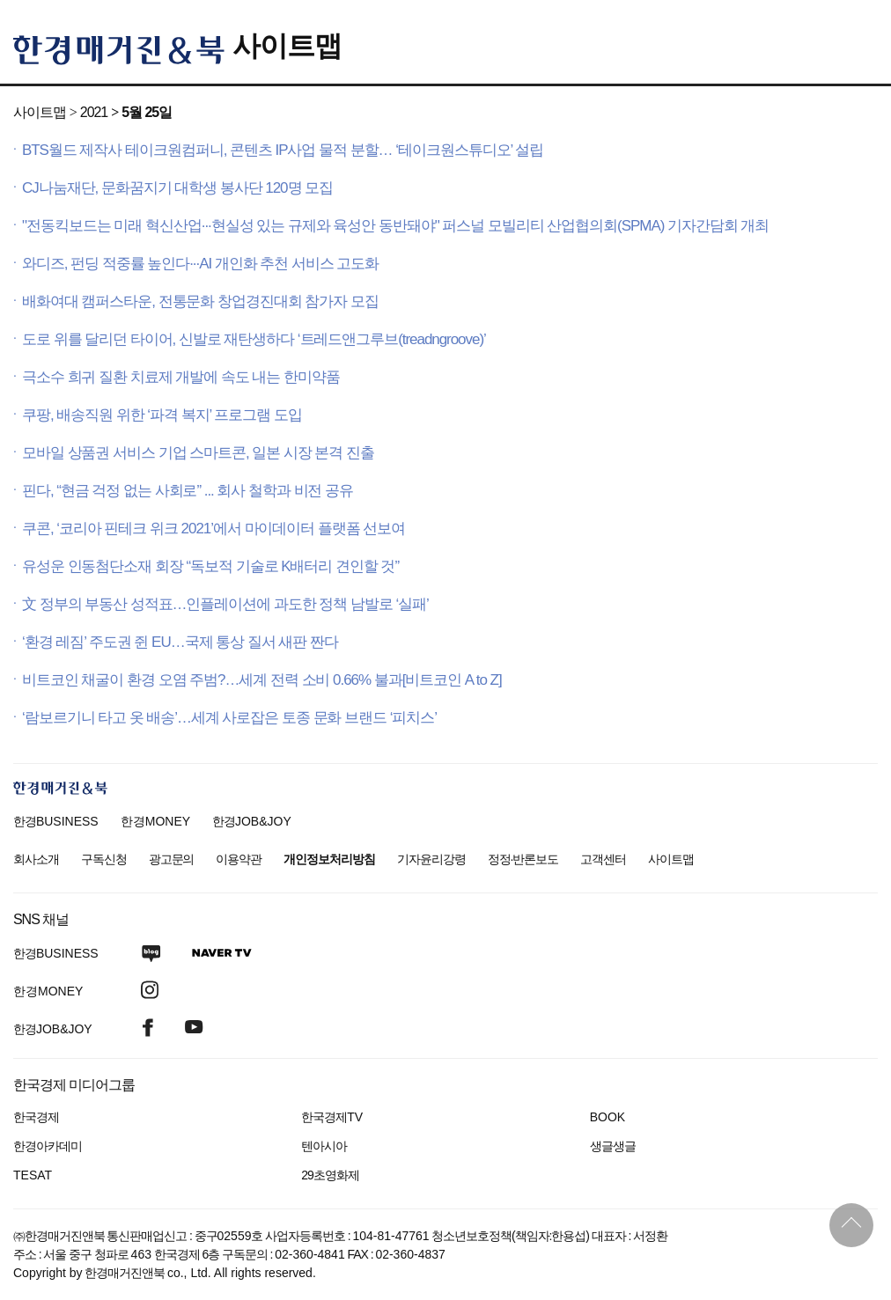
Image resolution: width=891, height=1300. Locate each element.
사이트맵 (287, 46)
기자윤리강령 (431, 859)
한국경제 (36, 1117)
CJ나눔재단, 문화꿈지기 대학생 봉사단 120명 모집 (177, 188)
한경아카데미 (47, 1146)
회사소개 (36, 859)
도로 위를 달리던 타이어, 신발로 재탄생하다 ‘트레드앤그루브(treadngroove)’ (254, 339)
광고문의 (172, 859)
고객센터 (603, 859)
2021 (93, 112)
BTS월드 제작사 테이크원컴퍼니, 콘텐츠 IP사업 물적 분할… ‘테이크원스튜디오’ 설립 (282, 150)
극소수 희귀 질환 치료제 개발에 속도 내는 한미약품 (181, 377)
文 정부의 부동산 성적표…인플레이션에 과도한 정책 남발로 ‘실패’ (225, 604)
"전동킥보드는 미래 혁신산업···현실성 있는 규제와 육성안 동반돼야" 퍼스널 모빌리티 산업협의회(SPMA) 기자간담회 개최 (395, 225)
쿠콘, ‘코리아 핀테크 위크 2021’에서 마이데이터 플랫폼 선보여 (213, 528)
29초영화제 (329, 1175)
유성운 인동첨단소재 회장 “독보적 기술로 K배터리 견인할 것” (210, 566)
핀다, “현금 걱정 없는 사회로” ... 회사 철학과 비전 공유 (187, 490)
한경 (56, 821)
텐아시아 (324, 1146)
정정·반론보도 (523, 859)
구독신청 (104, 859)
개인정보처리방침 (329, 859)
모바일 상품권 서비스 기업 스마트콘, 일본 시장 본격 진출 (198, 452)
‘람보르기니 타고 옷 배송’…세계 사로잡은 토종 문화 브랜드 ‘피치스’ (229, 717)
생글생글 (613, 1146)
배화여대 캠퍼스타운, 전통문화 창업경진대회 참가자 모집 (200, 301)
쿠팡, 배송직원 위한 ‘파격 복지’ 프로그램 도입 (162, 415)
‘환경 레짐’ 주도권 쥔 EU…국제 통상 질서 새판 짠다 (180, 642)
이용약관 (238, 859)
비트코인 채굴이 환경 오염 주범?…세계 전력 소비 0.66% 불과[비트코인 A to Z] (262, 680)
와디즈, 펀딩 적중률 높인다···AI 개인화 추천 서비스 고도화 (200, 263)
